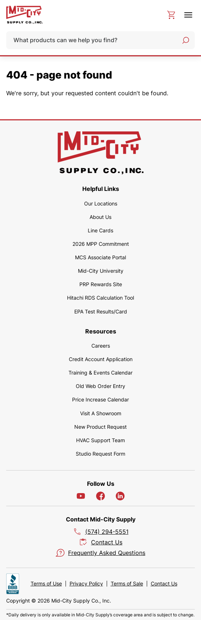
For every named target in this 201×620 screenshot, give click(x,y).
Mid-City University (100, 271)
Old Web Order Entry (100, 386)
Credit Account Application (101, 359)
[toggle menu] (188, 14)
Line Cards (100, 230)
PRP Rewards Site (100, 284)
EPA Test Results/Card (100, 311)
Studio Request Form (100, 454)
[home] (24, 15)
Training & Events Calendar (100, 372)
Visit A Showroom (100, 413)
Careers (100, 346)
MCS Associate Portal (100, 257)
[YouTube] (80, 496)
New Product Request (100, 427)
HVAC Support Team (100, 440)
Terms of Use (46, 584)
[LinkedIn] (120, 496)
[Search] (186, 40)
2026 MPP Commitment (100, 244)
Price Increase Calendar (100, 399)
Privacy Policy (86, 584)
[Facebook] (100, 496)
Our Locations (100, 203)
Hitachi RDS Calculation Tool (100, 298)
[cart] (171, 15)
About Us (100, 217)
